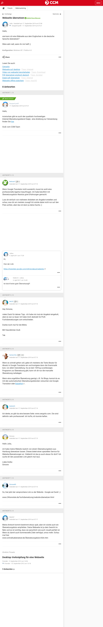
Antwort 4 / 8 (8, 349)
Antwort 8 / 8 (8, 511)
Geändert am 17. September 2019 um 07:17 (23, 519)
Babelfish (19, 384)
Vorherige (8, 14)
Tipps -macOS (31, 81)
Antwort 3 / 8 (8, 295)
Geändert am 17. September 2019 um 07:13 (23, 357)
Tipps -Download (38, 72)
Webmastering (20, 8)
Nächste (56, 14)
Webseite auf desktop (11, 69)
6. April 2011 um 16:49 (20, 280)
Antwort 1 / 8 (8, 93)
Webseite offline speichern (13, 81)
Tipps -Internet (27, 69)
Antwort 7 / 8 (8, 478)
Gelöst (29, 18)
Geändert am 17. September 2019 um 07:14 (23, 408)
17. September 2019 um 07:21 (32, 26)
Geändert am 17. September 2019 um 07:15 (23, 438)
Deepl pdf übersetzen (11, 78)
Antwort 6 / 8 (8, 430)
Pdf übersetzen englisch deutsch (15, 75)
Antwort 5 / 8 (8, 400)
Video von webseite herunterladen (16, 72)
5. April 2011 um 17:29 (16, 255)
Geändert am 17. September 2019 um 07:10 (23, 184)
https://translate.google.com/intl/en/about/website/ (24, 269)
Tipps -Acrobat (36, 75)
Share (7, 57)
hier (12, 121)
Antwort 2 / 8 (8, 175)
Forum (10, 8)
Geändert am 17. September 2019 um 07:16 (23, 487)
